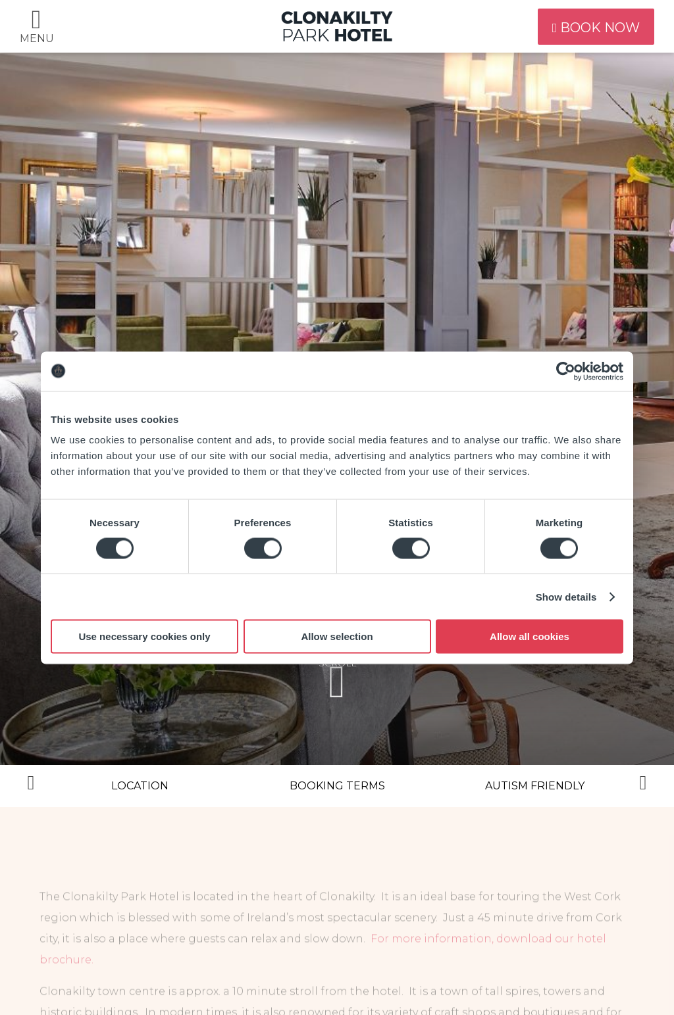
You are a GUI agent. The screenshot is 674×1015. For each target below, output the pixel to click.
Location (139, 786)
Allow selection (337, 636)
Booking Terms (337, 786)
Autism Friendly (534, 786)
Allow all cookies (529, 636)
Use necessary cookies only (144, 636)
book (590, 27)
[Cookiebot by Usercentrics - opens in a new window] (565, 371)
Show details (566, 596)
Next (643, 786)
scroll (337, 681)
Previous (31, 786)
